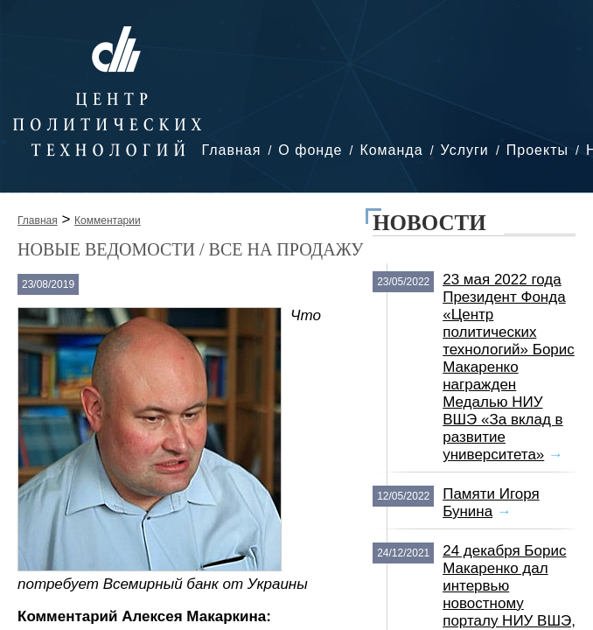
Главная (231, 150)
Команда (390, 150)
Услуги (465, 150)
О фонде (310, 150)
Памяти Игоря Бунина (491, 503)
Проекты (537, 150)
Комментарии (107, 220)
